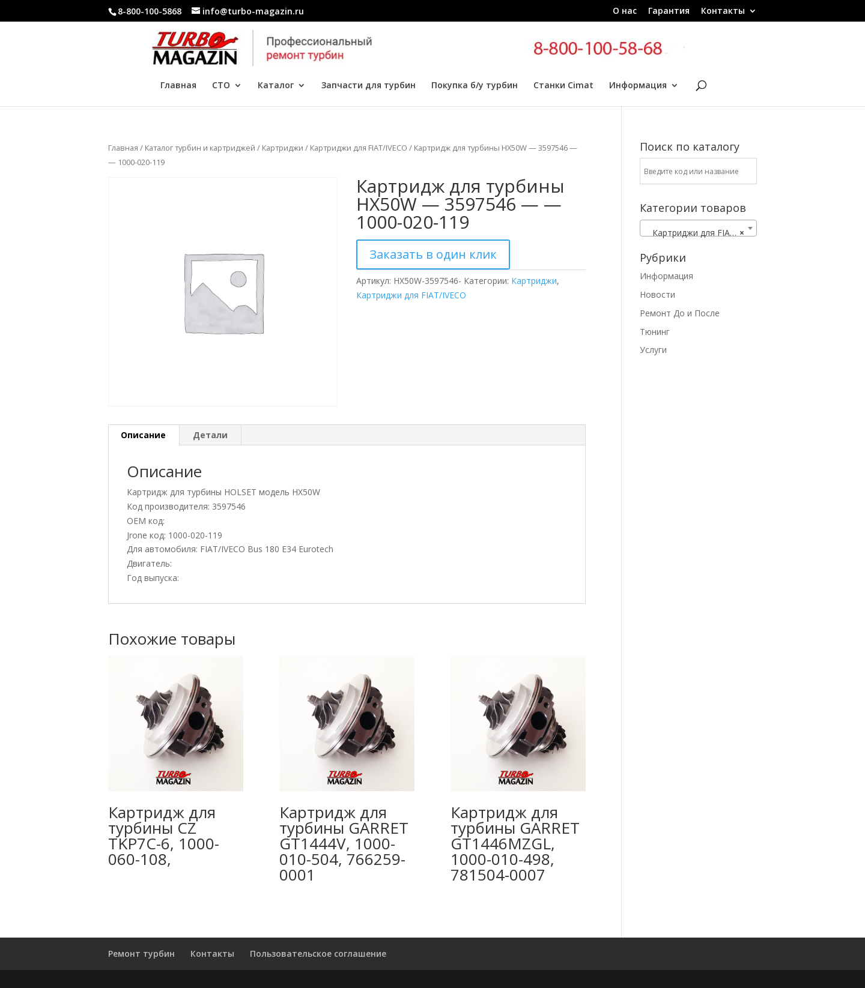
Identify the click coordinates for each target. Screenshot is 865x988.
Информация (638, 86)
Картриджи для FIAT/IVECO (358, 147)
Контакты (723, 11)
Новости (657, 294)
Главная (178, 86)
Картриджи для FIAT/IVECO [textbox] (700, 232)
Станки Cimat (563, 86)
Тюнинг (655, 331)
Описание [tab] (143, 435)
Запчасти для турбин (368, 86)
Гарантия (669, 11)
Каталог (276, 86)
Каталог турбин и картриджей (200, 147)
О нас (625, 11)
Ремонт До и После (680, 313)
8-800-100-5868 (149, 11)
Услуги (653, 349)
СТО (221, 86)
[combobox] (698, 228)
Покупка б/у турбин (474, 86)
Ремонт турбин (141, 953)
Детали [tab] (210, 435)
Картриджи (282, 147)
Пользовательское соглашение (318, 953)
